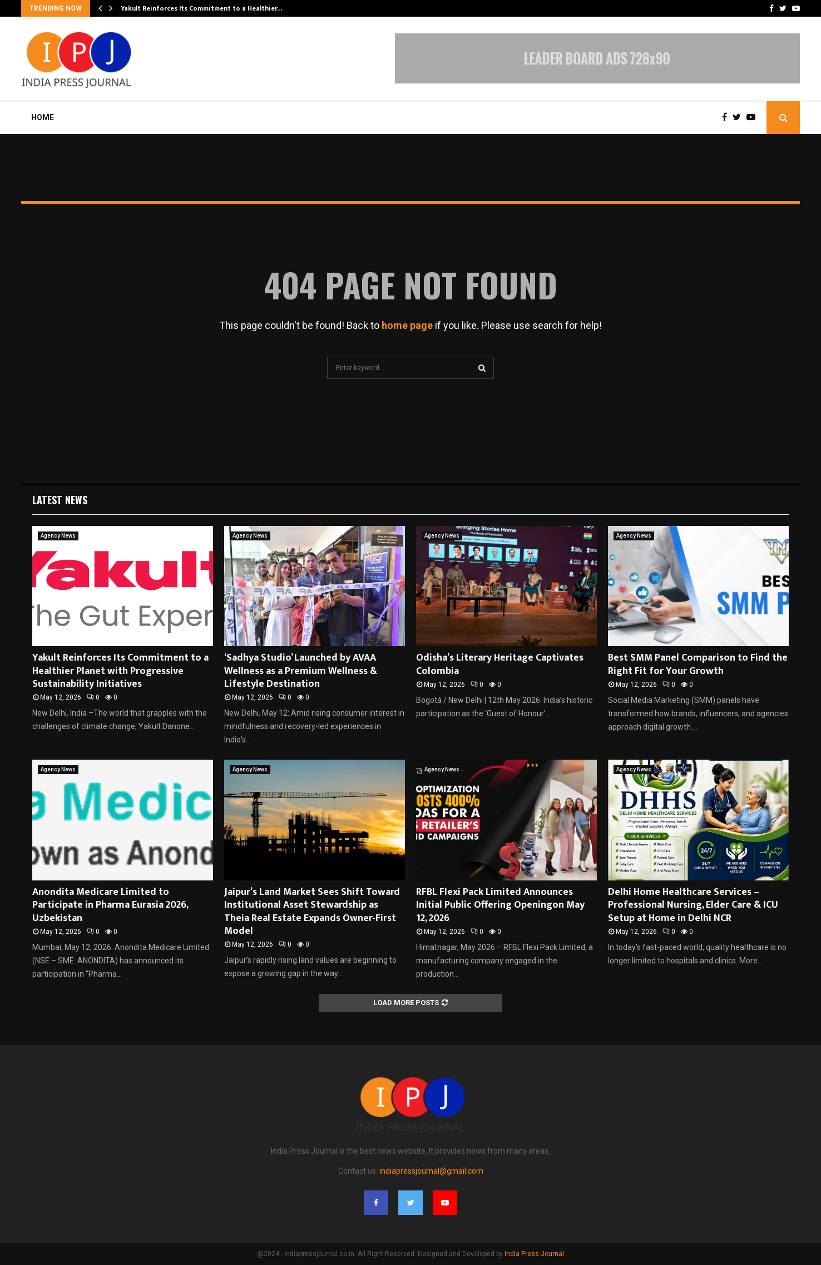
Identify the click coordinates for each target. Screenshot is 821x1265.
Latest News (59, 500)
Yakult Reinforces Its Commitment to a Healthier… (202, 8)
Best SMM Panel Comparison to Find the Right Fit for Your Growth (698, 664)
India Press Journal (534, 1254)
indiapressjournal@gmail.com (431, 1170)
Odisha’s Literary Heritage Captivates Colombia (499, 664)
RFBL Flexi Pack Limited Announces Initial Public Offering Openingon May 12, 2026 (500, 905)
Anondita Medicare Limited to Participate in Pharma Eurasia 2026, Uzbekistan (110, 905)
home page (407, 325)
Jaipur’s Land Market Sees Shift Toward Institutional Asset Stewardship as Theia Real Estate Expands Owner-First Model (312, 911)
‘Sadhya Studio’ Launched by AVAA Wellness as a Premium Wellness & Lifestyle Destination (300, 670)
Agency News (58, 536)
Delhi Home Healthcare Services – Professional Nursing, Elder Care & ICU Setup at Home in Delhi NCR (693, 905)
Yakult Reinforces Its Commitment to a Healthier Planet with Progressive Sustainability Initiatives (120, 670)
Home (42, 117)
